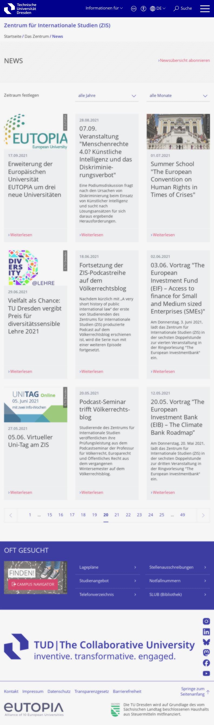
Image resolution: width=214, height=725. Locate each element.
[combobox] (107, 96)
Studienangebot (94, 581)
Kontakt (11, 692)
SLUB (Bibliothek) (165, 595)
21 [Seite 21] (117, 515)
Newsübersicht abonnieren (185, 61)
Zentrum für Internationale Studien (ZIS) (57, 26)
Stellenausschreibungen (171, 568)
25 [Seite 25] (161, 515)
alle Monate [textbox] (161, 96)
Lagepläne (88, 568)
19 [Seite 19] (94, 515)
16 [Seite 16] (60, 515)
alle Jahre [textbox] (86, 96)
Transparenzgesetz (92, 692)
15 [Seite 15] (49, 515)
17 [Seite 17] (72, 515)
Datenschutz (59, 692)
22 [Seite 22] (128, 515)
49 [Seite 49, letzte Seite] (182, 515)
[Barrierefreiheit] (143, 8)
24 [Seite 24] (150, 515)
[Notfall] (134, 8)
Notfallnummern (164, 581)
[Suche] (182, 8)
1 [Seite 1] (30, 515)
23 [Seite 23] (139, 515)
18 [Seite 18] (83, 515)
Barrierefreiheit (127, 692)
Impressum (33, 692)
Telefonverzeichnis (96, 595)
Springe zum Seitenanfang (192, 692)
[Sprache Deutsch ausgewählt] (157, 8)
